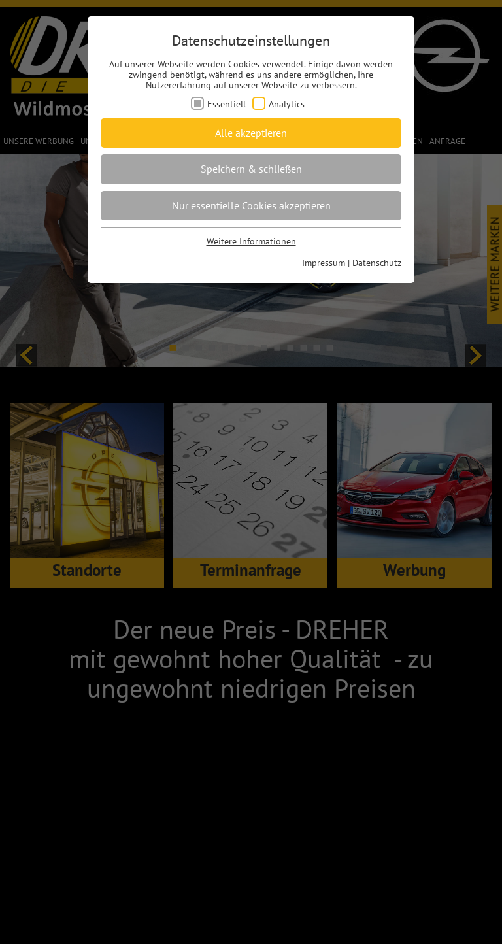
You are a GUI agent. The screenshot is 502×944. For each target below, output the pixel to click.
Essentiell (226, 104)
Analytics (287, 104)
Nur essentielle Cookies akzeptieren (251, 205)
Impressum (323, 263)
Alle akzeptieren (251, 132)
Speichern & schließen (251, 168)
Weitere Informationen (251, 241)
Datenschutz (376, 263)
